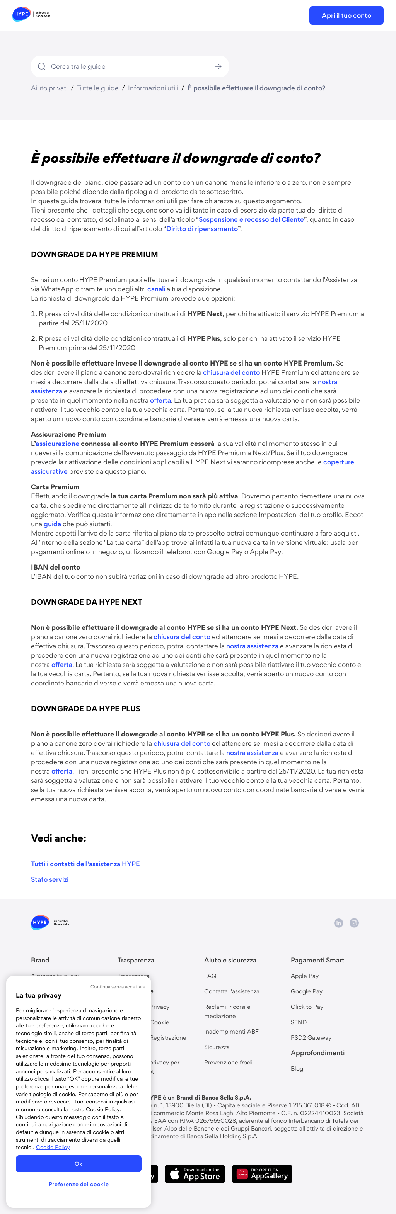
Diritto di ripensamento (202, 228)
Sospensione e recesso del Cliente (251, 219)
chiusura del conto (231, 372)
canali (156, 289)
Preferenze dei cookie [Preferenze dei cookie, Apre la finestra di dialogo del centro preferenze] (79, 1184)
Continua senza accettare (117, 987)
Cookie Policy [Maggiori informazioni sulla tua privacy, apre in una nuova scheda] (53, 1147)
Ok (79, 1163)
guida (52, 524)
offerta (160, 400)
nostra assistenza (252, 646)
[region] (78, 1092)
